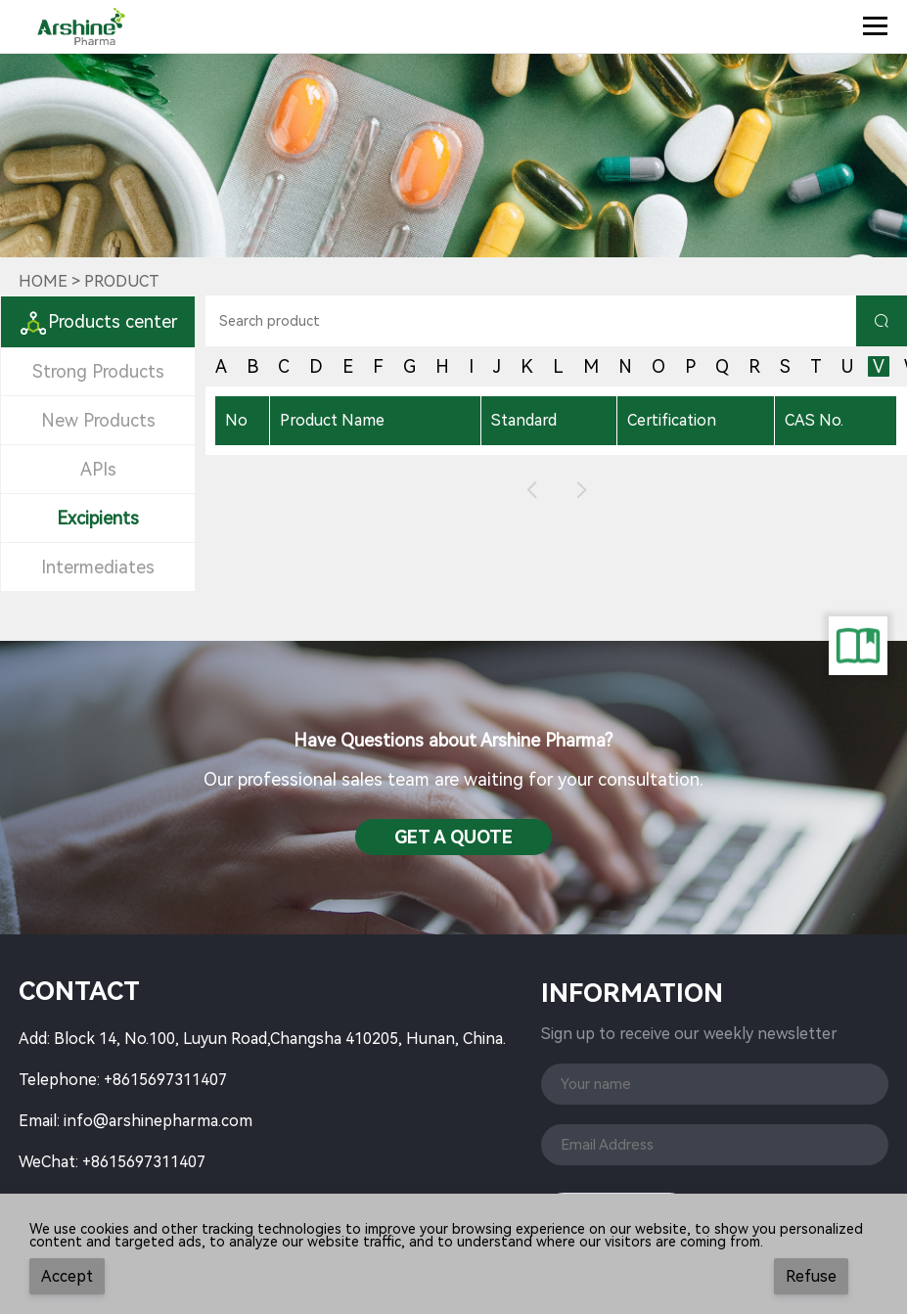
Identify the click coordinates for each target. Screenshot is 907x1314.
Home (43, 281)
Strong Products (98, 371)
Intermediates (98, 567)
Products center (98, 321)
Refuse (811, 1276)
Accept (67, 1276)
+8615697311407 (165, 1079)
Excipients (98, 518)
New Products (98, 420)
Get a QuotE (453, 837)
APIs (98, 469)
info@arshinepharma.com (158, 1120)
